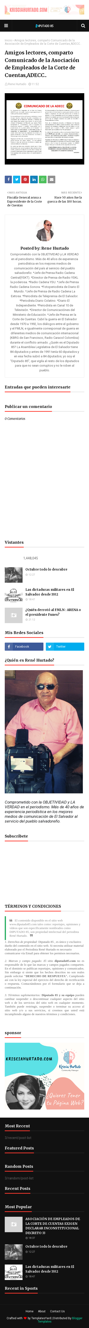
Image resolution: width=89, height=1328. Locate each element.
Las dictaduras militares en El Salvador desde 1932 (49, 592)
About (42, 1311)
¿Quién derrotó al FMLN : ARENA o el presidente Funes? (53, 612)
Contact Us (57, 1311)
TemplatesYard (41, 1318)
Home (29, 1311)
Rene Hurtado (17, 84)
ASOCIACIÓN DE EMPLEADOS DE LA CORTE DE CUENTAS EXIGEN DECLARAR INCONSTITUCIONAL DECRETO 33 (52, 1226)
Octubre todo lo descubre (46, 569)
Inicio (8, 40)
